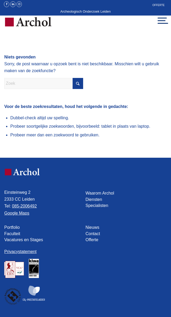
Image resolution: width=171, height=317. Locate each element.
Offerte (158, 5)
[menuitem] (158, 6)
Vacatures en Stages (23, 239)
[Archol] (69, 25)
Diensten (94, 199)
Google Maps (16, 213)
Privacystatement (20, 251)
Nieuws (92, 227)
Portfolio (12, 227)
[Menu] (159, 20)
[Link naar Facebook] (6, 4)
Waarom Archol (100, 193)
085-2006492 (24, 206)
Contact (93, 233)
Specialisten (97, 205)
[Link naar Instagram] (19, 4)
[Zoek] (43, 83)
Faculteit (12, 233)
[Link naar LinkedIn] (13, 4)
